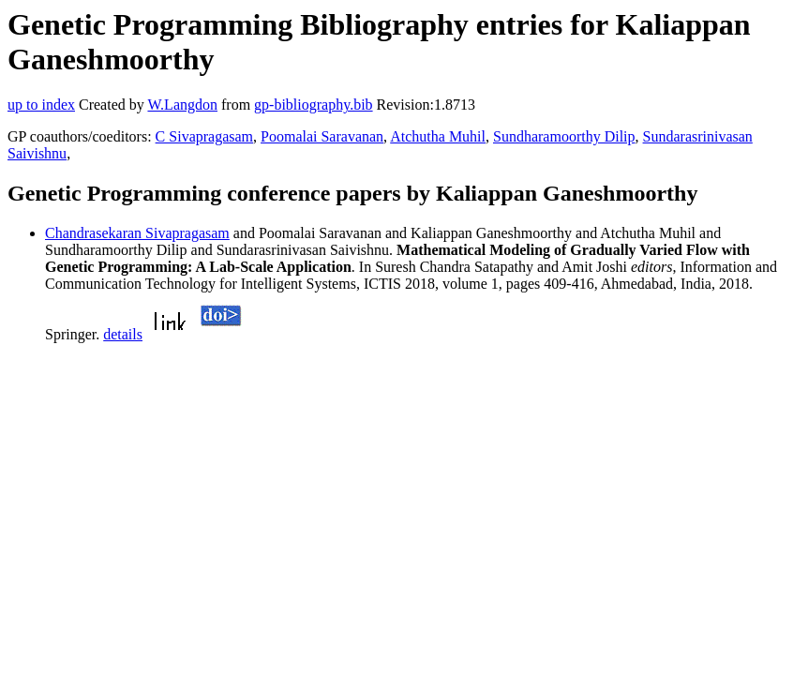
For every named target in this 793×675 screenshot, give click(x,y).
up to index (41, 104)
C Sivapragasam (204, 136)
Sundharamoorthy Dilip (564, 136)
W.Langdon (182, 104)
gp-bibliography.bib (313, 104)
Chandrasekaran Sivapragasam (137, 233)
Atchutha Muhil (438, 136)
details (122, 334)
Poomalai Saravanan (322, 136)
